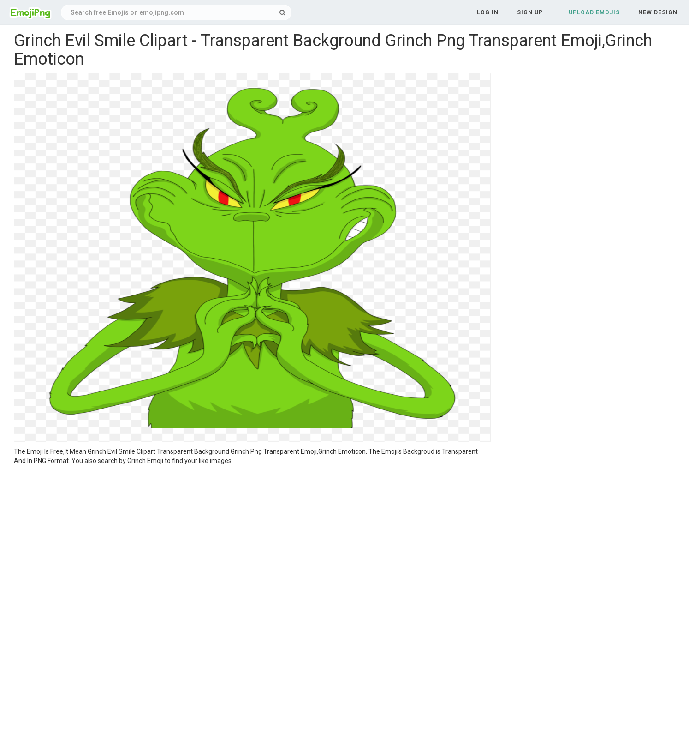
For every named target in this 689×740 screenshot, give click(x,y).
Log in (488, 12)
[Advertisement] (252, 534)
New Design (657, 12)
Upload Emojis (594, 12)
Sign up (530, 12)
